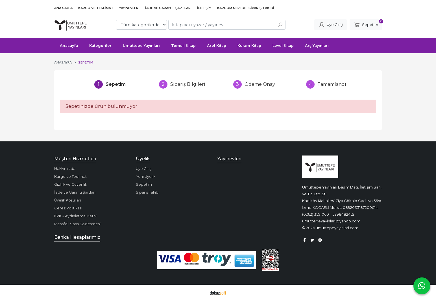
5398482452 (343, 214)
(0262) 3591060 (315, 214)
